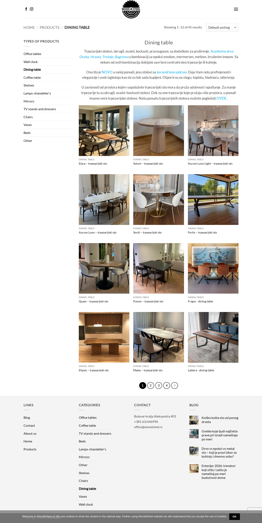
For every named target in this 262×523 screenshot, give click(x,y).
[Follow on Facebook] (26, 9)
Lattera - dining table (201, 370)
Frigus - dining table (200, 301)
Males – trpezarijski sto (148, 370)
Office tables (32, 54)
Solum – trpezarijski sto (148, 163)
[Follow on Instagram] (31, 9)
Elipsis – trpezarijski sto (94, 370)
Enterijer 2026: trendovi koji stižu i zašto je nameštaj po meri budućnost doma (218, 471)
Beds (27, 133)
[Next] (174, 385)
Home (29, 27)
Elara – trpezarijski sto (93, 163)
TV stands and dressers (40, 109)
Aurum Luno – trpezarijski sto (97, 232)
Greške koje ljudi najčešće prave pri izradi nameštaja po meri (220, 435)
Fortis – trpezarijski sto (202, 232)
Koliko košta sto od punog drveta (220, 419)
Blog (27, 417)
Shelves (29, 85)
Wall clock (31, 62)
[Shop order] (222, 27)
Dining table (32, 69)
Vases (28, 125)
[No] (256, 518)
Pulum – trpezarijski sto (148, 301)
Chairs (28, 117)
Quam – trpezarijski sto (93, 301)
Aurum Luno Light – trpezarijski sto (210, 163)
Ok (235, 516)
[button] (236, 9)
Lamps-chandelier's (37, 93)
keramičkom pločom (172, 72)
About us (30, 433)
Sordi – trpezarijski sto (147, 232)
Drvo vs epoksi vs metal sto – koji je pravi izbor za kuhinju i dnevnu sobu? (219, 452)
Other (28, 141)
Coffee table (32, 77)
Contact (29, 425)
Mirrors (29, 101)
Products (50, 27)
